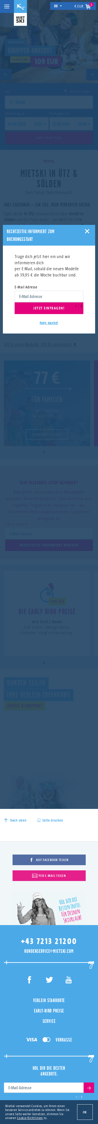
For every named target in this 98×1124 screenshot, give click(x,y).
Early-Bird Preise (49, 1011)
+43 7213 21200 (49, 941)
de (58, 5)
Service (49, 1021)
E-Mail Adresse (26, 287)
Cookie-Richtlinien (30, 1118)
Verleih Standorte (49, 1000)
